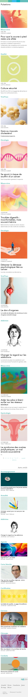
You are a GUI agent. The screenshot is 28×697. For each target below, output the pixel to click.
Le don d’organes (9, 310)
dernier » (14, 460)
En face (9, 685)
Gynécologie (6, 413)
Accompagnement (8, 472)
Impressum (5, 693)
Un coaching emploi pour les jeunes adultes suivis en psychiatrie (14, 488)
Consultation (16, 685)
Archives (5, 692)
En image (3, 687)
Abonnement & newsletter (15, 692)
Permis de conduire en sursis (9, 671)
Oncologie (5, 140)
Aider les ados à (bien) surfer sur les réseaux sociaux (12, 402)
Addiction (4, 321)
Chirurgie (4, 633)
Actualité (4, 495)
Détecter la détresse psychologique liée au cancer (12, 267)
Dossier (9, 687)
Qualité (4, 54)
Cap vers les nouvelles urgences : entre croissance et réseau (13, 580)
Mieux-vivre (5, 30)
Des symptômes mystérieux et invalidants (13, 626)
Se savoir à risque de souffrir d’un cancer (11, 175)
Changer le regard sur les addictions (13, 356)
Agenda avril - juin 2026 (8, 557)
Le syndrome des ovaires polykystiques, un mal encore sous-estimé (13, 449)
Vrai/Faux (4, 97)
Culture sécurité (9, 88)
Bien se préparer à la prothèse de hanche (13, 649)
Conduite (4, 656)
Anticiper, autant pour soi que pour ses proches (12, 512)
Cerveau (4, 611)
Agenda (4, 542)
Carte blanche (6, 564)
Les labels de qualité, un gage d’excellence (14, 604)
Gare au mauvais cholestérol (9, 132)
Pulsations (5, 4)
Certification (5, 588)
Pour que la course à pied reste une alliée (14, 38)
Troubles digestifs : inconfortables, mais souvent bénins (11, 219)
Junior (23, 685)
